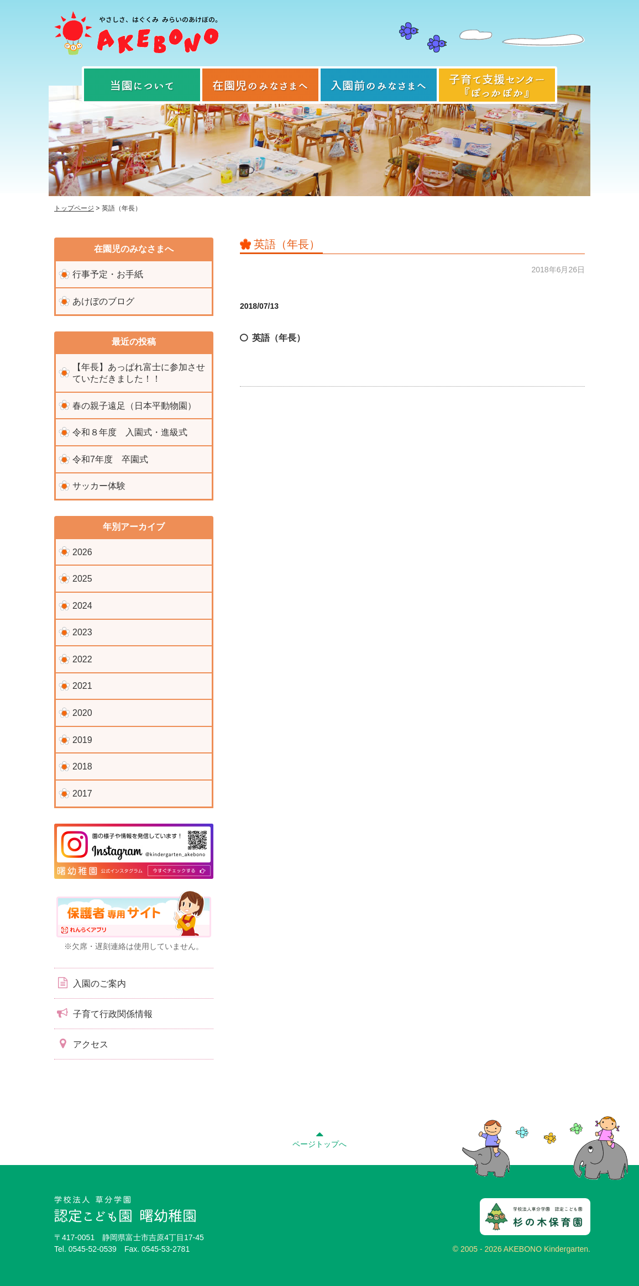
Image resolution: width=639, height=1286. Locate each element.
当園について (142, 85)
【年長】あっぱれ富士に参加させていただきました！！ (138, 372)
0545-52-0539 (93, 1249)
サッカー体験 (98, 486)
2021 (82, 686)
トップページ (74, 208)
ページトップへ (319, 1137)
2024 (82, 605)
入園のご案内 (90, 982)
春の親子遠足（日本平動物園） (134, 405)
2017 (82, 793)
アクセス (81, 1043)
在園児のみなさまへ (260, 85)
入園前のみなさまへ (379, 85)
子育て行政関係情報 (103, 1013)
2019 (82, 740)
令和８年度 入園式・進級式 (129, 432)
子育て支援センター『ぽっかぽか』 (497, 85)
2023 (82, 632)
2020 (82, 713)
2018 (82, 766)
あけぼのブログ (103, 301)
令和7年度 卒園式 (110, 459)
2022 (82, 659)
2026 (82, 552)
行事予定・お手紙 (107, 274)
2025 (82, 578)
